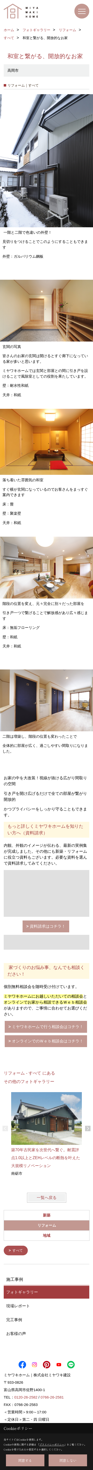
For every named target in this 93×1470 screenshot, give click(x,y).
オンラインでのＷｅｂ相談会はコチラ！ (47, 1041)
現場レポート (18, 1306)
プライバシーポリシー (51, 1444)
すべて (17, 1250)
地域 (46, 1235)
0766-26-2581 (51, 1397)
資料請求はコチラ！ (47, 926)
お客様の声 (16, 1333)
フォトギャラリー (22, 1292)
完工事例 (14, 1319)
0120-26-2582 (25, 1397)
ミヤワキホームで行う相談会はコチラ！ (47, 1027)
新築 (46, 1215)
